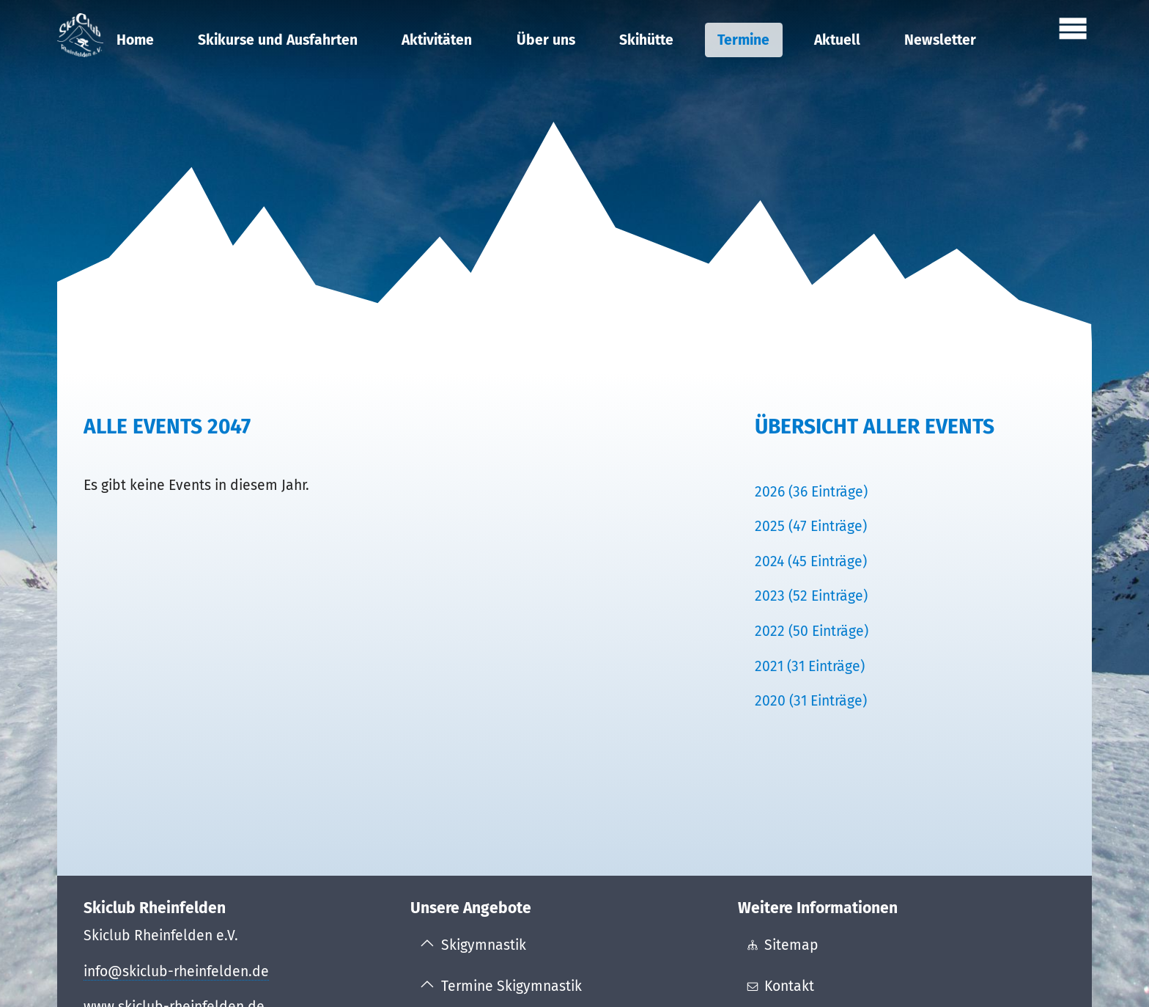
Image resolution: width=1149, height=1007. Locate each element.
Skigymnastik (483, 945)
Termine (743, 40)
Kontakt (789, 986)
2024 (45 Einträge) (811, 561)
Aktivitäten (437, 40)
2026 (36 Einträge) (811, 491)
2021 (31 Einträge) (810, 666)
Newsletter (940, 40)
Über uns (546, 40)
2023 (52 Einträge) (811, 595)
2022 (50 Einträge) (811, 631)
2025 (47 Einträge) (811, 526)
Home (135, 40)
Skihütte (646, 40)
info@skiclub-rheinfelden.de (176, 971)
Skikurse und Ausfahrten (278, 40)
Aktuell (837, 40)
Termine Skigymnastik (511, 986)
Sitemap (791, 945)
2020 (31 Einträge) (811, 700)
